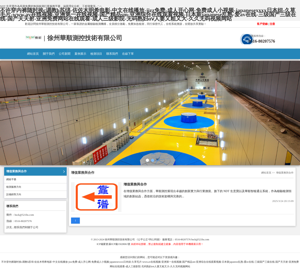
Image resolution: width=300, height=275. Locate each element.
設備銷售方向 (13, 194)
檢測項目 (96, 53)
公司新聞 (64, 53)
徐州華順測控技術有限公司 (120, 239)
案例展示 (80, 53)
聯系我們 (112, 53)
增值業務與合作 (16, 171)
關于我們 (49, 53)
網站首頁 (33, 53)
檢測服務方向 (13, 186)
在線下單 (128, 53)
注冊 (272, 23)
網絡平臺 (11, 179)
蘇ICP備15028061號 (119, 244)
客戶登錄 (262, 23)
